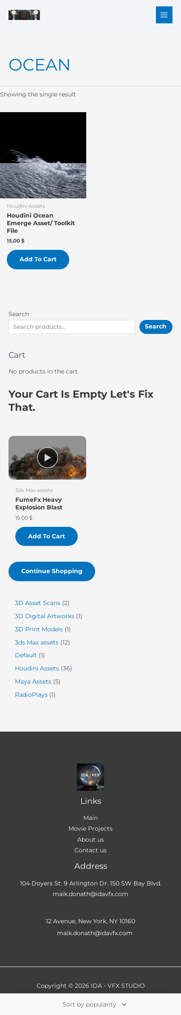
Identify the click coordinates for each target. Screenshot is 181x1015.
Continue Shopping (51, 571)
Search (18, 314)
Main (90, 817)
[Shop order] (94, 1004)
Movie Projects (90, 828)
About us (90, 839)
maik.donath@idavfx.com (90, 894)
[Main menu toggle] (164, 14)
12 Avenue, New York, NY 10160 (90, 921)
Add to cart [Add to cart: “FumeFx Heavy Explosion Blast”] (46, 536)
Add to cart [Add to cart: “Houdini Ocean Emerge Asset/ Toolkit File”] (38, 259)
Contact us (90, 850)
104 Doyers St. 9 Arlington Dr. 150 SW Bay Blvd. (90, 883)
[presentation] (47, 458)
